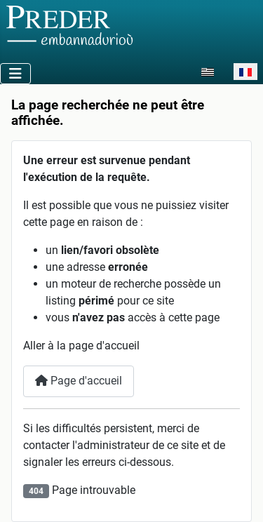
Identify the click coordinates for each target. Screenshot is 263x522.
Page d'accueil (78, 380)
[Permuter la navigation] (15, 73)
